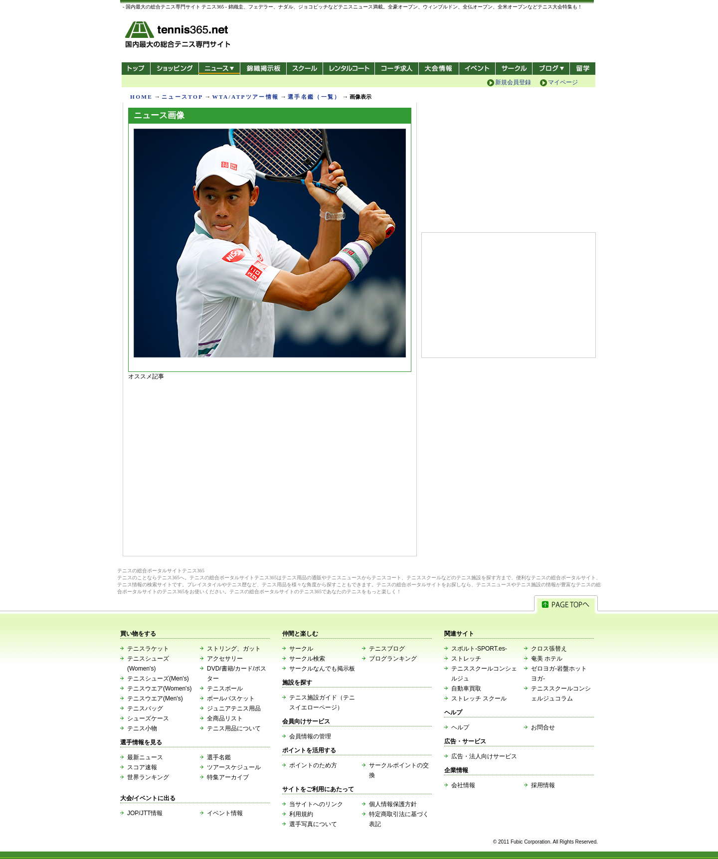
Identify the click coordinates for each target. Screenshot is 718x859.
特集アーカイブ (228, 777)
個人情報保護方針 (393, 804)
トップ (136, 68)
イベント (477, 68)
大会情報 (438, 68)
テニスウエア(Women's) (159, 688)
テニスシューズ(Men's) (158, 678)
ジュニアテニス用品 (234, 708)
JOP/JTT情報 (145, 813)
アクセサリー (225, 658)
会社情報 (463, 785)
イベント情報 (225, 813)
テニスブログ (387, 648)
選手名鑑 (219, 757)
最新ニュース (145, 757)
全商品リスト (225, 718)
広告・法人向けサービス (484, 756)
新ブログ (551, 68)
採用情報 (543, 785)
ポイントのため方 (313, 765)
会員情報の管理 (310, 736)
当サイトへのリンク (316, 804)
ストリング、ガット (234, 648)
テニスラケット (148, 648)
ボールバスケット (231, 698)
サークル (514, 68)
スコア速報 (142, 767)
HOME (141, 97)
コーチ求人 (397, 68)
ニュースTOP (182, 97)
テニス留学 (582, 68)
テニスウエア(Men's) (155, 698)
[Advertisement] (269, 465)
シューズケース (148, 718)
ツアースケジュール (234, 767)
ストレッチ (466, 658)
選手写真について (313, 824)
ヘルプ (460, 727)
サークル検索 (307, 658)
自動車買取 (466, 688)
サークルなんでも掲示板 (322, 668)
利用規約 (301, 814)
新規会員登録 (513, 82)
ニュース (219, 68)
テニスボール (225, 688)
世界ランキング (148, 777)
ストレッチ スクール (479, 698)
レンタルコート (350, 68)
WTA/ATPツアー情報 (245, 97)
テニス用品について (234, 728)
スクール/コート (304, 68)
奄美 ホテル (546, 658)
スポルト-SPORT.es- (479, 648)
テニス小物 (142, 728)
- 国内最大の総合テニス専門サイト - (178, 36)
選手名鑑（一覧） (314, 97)
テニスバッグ (145, 708)
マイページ (563, 82)
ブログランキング (393, 658)
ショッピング (174, 68)
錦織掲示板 (263, 68)
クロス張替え (549, 648)
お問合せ (543, 727)
